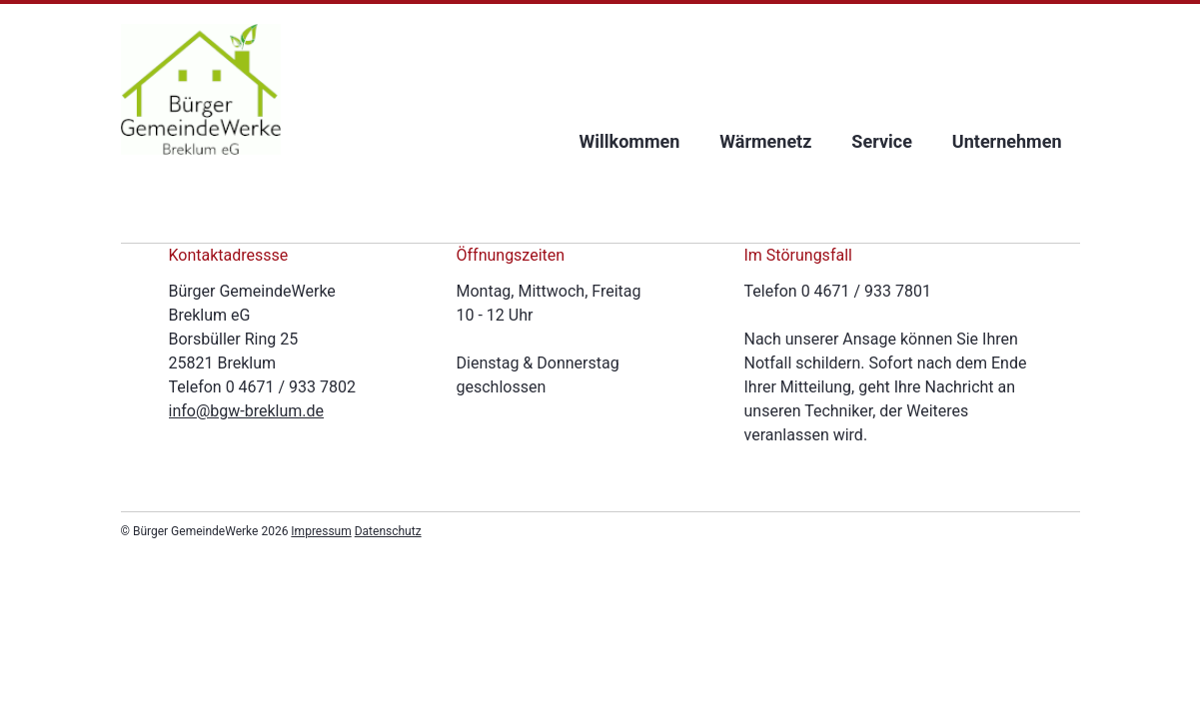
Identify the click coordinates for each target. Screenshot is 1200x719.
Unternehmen (1007, 141)
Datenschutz (388, 531)
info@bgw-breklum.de (247, 410)
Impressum (321, 531)
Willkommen (630, 141)
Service (881, 141)
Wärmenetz (765, 141)
